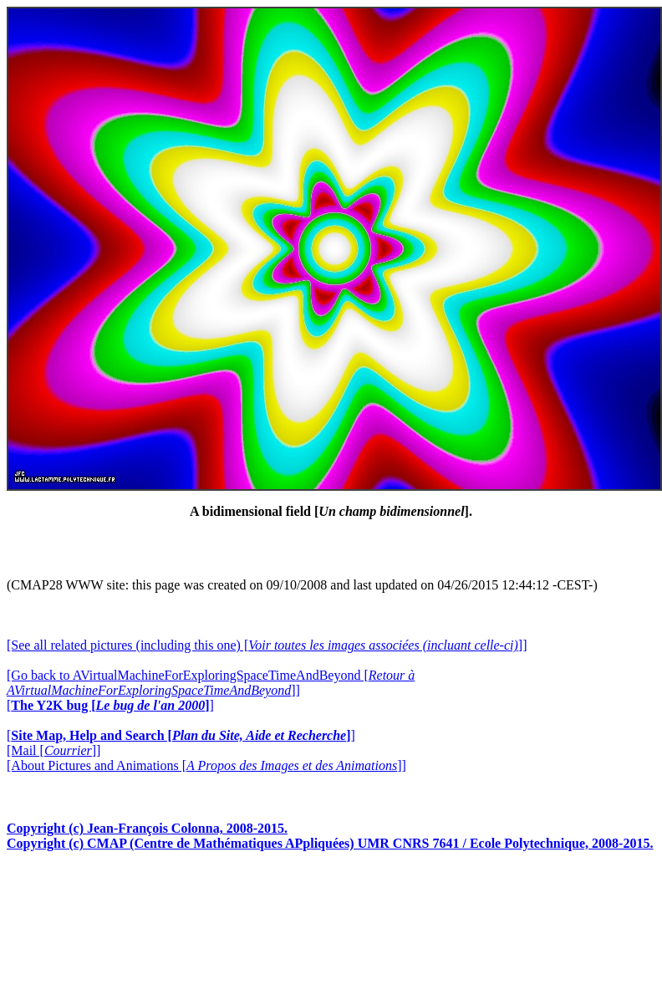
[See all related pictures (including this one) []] (267, 645)
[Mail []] (53, 750)
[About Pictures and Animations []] (206, 765)
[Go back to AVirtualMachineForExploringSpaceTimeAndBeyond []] (211, 682)
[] (110, 705)
